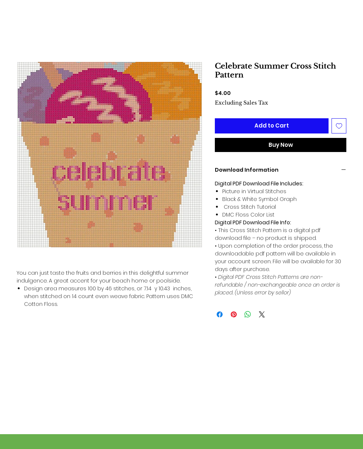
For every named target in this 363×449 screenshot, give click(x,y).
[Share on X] (261, 314)
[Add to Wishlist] (339, 125)
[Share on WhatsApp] (247, 314)
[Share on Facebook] (219, 314)
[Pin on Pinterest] (233, 314)
